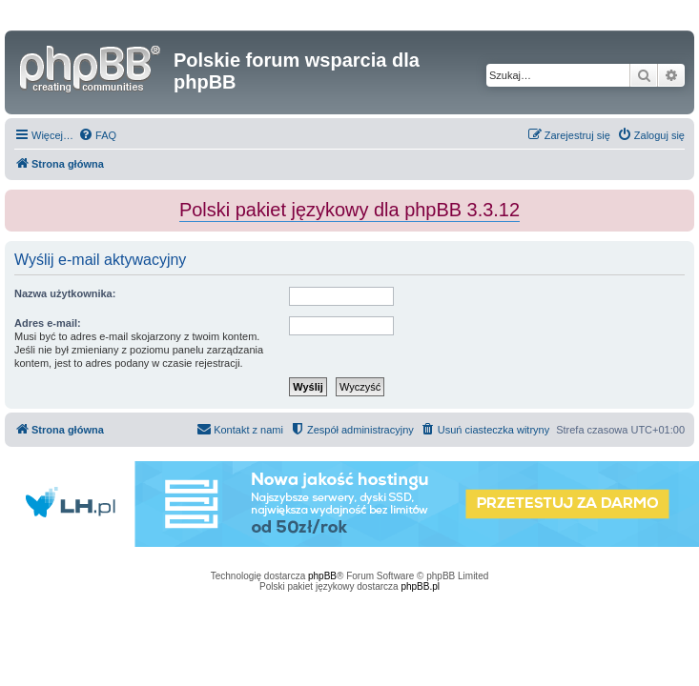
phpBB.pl (420, 586)
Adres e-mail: (47, 323)
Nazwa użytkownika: (64, 293)
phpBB (322, 576)
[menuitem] (97, 135)
